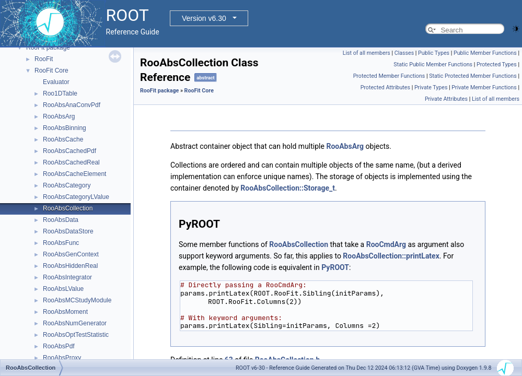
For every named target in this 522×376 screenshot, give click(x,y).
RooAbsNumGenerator (75, 323)
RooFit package (48, 47)
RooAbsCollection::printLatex (391, 256)
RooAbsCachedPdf (69, 151)
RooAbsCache (63, 139)
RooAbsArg (59, 116)
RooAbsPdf (59, 346)
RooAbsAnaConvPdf (71, 105)
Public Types (433, 53)
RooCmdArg (386, 244)
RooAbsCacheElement (74, 174)
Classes (404, 53)
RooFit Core (51, 70)
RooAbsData (60, 220)
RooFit (43, 59)
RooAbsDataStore (68, 231)
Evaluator (56, 82)
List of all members (366, 53)
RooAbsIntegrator (67, 277)
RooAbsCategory (66, 185)
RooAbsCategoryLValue (76, 197)
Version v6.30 (204, 18)
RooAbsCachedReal (71, 162)
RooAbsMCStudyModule (77, 300)
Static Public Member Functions (432, 64)
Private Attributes (446, 99)
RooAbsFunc (61, 242)
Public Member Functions (485, 53)
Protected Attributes (385, 87)
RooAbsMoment (65, 311)
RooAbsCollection (67, 208)
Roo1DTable (60, 93)
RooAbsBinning (64, 128)
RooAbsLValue (63, 288)
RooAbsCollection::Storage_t (287, 188)
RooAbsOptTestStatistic (76, 334)
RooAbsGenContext (71, 254)
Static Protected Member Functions (473, 76)
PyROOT (335, 267)
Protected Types (497, 64)
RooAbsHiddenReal (70, 265)
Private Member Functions (483, 87)
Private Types (431, 87)
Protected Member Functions (389, 76)
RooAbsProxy (62, 357)
